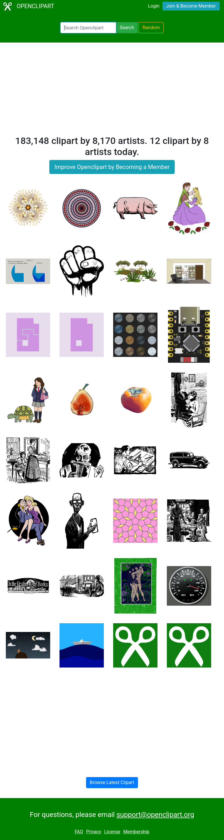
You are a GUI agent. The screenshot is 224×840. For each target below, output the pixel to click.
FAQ (79, 831)
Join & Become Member (191, 6)
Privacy (93, 831)
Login (153, 6)
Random (151, 27)
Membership (136, 831)
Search (127, 27)
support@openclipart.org (155, 815)
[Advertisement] (112, 91)
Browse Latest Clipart (112, 782)
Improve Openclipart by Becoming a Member (111, 166)
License (112, 831)
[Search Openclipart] (88, 27)
